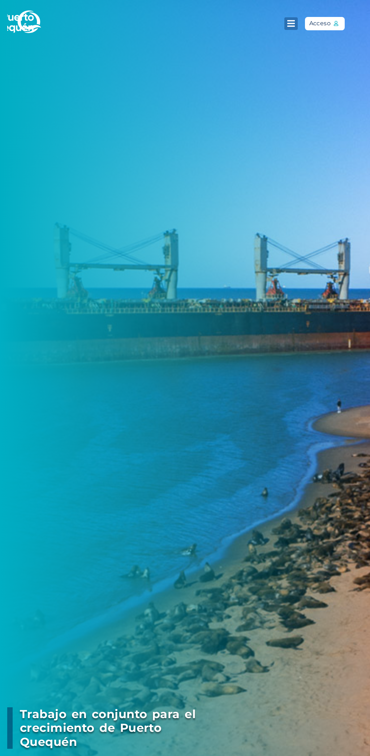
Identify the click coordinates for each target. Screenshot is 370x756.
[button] (291, 23)
